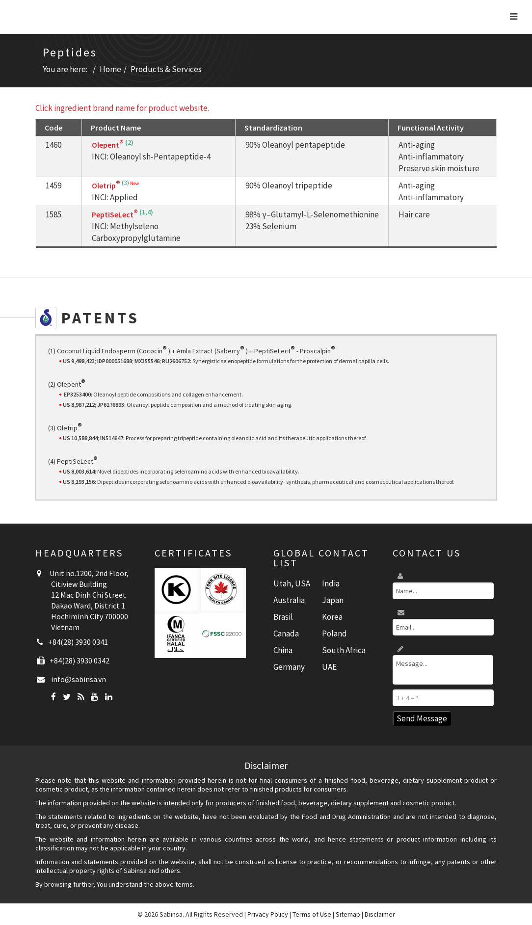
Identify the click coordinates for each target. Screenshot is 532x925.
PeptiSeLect (115, 214)
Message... (443, 670)
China (283, 650)
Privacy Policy (267, 914)
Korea (332, 616)
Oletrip (106, 185)
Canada (286, 633)
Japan (333, 600)
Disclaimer (380, 914)
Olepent (108, 145)
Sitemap (348, 914)
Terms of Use (312, 914)
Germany (289, 666)
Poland (334, 633)
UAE (329, 666)
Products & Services (166, 69)
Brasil (283, 616)
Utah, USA (291, 583)
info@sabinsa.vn (78, 679)
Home (110, 69)
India (331, 583)
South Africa (344, 650)
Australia (289, 600)
